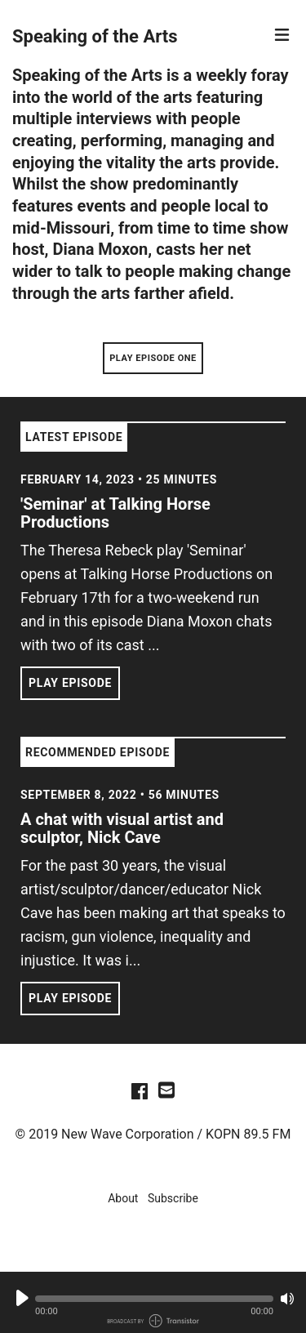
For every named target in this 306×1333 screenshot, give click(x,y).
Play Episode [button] (70, 682)
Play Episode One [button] (153, 358)
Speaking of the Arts (95, 36)
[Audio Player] (153, 1302)
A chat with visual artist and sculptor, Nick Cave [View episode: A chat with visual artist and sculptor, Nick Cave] (122, 828)
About (123, 1198)
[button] (154, 1298)
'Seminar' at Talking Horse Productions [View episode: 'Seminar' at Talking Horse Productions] (115, 513)
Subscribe (173, 1198)
